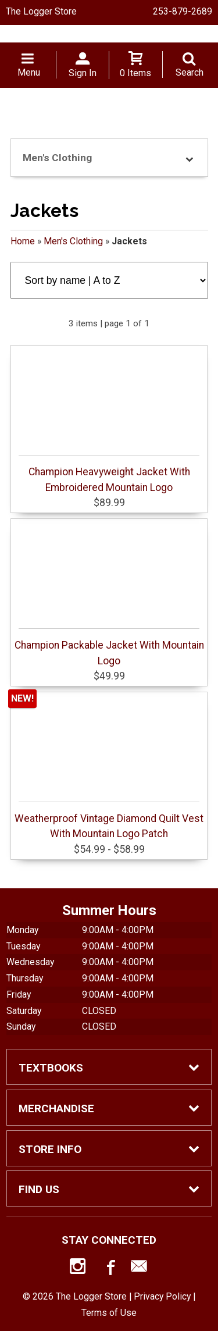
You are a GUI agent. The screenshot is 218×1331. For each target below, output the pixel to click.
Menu (28, 72)
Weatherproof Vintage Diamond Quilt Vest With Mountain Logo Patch (109, 820)
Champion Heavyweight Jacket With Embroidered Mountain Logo (109, 474)
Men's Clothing (73, 241)
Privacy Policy (162, 1296)
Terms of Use (109, 1312)
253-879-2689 (182, 11)
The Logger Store (41, 11)
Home (22, 241)
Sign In (83, 73)
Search (189, 72)
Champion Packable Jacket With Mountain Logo (109, 647)
